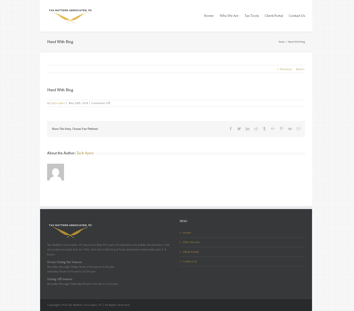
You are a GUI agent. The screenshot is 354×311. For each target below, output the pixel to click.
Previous (286, 69)
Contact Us (189, 261)
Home (186, 232)
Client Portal (190, 251)
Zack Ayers (58, 103)
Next (299, 69)
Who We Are (191, 242)
